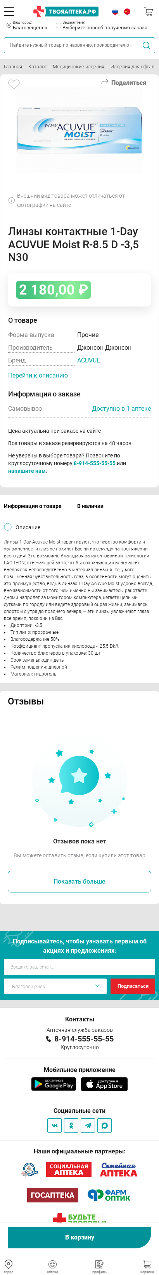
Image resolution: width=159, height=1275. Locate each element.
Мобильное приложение (80, 1070)
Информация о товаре (33, 506)
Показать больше (79, 881)
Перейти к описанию (38, 375)
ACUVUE (88, 360)
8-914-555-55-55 (95, 463)
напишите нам (27, 471)
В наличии (90, 506)
